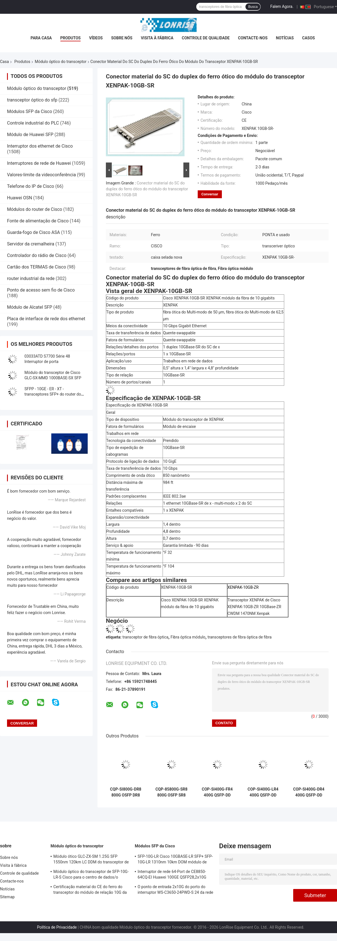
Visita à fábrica (157, 38)
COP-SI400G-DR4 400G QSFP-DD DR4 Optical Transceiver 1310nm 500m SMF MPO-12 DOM (308, 792)
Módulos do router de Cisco (34, 209)
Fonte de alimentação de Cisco (38, 221)
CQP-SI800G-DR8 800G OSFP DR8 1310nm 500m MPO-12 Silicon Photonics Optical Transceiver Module (125, 792)
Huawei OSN (19, 197)
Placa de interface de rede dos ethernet (46, 318)
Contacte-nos (253, 38)
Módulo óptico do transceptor (60, 61)
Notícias (285, 38)
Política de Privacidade (57, 927)
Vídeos (96, 38)
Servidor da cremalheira (30, 244)
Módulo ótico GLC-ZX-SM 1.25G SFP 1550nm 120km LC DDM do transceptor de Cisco (91, 860)
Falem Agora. (281, 6)
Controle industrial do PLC (33, 123)
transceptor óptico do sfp (32, 100)
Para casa (41, 38)
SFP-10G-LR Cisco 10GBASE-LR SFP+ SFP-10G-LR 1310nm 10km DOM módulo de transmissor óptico (175, 860)
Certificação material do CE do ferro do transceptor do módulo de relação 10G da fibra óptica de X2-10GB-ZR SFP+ (90, 890)
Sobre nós (122, 38)
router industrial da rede (30, 278)
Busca (253, 7)
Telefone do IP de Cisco (30, 186)
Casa (4, 61)
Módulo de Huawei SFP (30, 134)
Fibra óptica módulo (187, 637)
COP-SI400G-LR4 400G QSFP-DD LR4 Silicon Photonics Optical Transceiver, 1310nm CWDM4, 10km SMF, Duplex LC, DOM (263, 792)
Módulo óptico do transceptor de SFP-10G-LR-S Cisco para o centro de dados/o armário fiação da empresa (91, 875)
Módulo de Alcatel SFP (29, 307)
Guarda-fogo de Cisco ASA (33, 232)
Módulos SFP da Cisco (29, 111)
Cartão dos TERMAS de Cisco (36, 267)
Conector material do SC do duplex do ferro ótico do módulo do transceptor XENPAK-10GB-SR (147, 189)
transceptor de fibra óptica (145, 637)
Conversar (209, 194)
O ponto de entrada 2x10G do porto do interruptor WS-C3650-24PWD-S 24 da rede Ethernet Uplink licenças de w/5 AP (175, 890)
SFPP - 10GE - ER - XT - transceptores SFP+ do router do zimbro (52, 394)
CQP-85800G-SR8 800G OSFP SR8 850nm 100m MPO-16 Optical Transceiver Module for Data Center (171, 792)
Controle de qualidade (205, 38)
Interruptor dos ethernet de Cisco (40, 146)
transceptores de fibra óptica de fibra (240, 637)
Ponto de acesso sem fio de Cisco (41, 290)
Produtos (70, 38)
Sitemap (7, 897)
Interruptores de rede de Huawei (39, 163)
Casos (308, 38)
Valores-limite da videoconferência (41, 174)
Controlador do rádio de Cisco (37, 255)
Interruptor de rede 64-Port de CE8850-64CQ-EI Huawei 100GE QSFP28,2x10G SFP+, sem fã (172, 875)
